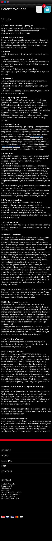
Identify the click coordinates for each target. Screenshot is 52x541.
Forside (6, 450)
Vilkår (5, 455)
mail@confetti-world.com (11, 494)
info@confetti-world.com (34, 149)
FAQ (3, 466)
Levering (6, 460)
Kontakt (6, 471)
